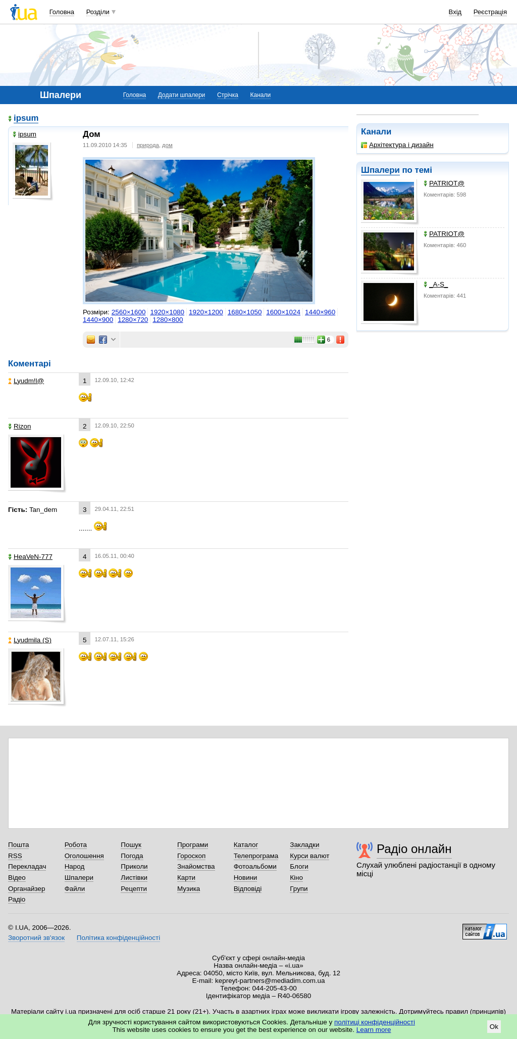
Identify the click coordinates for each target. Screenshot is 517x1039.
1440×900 (98, 319)
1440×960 (320, 312)
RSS (15, 856)
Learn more (373, 1029)
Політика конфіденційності (118, 937)
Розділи (98, 12)
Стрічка (227, 95)
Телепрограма (256, 856)
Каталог (246, 844)
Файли (75, 888)
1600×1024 (283, 312)
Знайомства (196, 866)
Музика (188, 888)
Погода (132, 856)
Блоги (299, 866)
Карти (186, 877)
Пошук (131, 844)
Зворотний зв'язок (36, 937)
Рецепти (134, 888)
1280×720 (133, 319)
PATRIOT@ (444, 183)
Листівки (134, 877)
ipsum (26, 118)
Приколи (134, 866)
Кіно (296, 877)
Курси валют (309, 856)
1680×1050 (245, 312)
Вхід (455, 12)
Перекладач (27, 866)
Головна (61, 12)
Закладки (304, 844)
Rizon (19, 426)
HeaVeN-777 (30, 556)
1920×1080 (167, 312)
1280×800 (167, 319)
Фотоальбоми (255, 866)
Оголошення (84, 856)
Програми (192, 844)
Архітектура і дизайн (397, 145)
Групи (298, 888)
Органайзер (26, 888)
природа (148, 145)
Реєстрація (490, 12)
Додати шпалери (181, 95)
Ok (494, 1026)
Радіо (16, 899)
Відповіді (248, 888)
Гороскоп (191, 856)
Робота (76, 844)
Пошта (18, 844)
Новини (245, 877)
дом (167, 145)
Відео (17, 877)
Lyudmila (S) (29, 640)
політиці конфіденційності (374, 1022)
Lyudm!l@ (26, 381)
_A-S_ (436, 284)
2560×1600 (129, 312)
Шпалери (380, 170)
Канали (260, 95)
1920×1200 (206, 312)
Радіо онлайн (414, 849)
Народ (75, 866)
